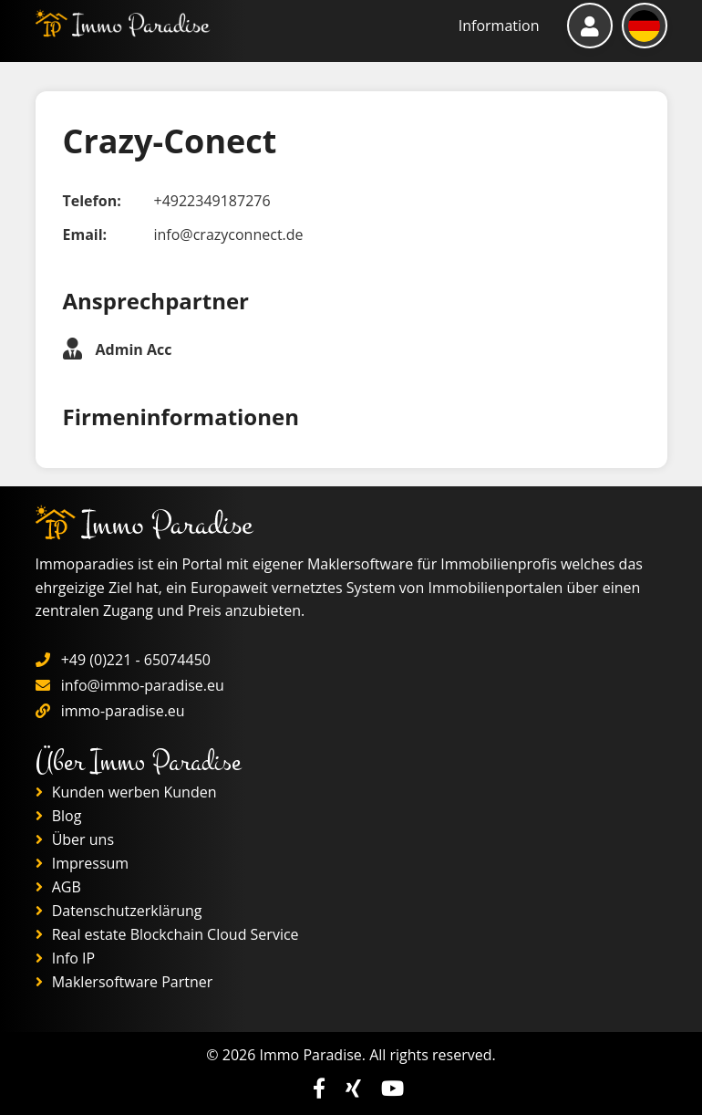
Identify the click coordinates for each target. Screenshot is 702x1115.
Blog (59, 816)
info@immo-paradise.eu (142, 685)
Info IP (66, 958)
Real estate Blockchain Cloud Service (167, 934)
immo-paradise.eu (123, 711)
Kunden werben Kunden (126, 792)
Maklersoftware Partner (124, 982)
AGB (58, 887)
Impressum (82, 863)
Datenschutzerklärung (119, 911)
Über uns (75, 839)
